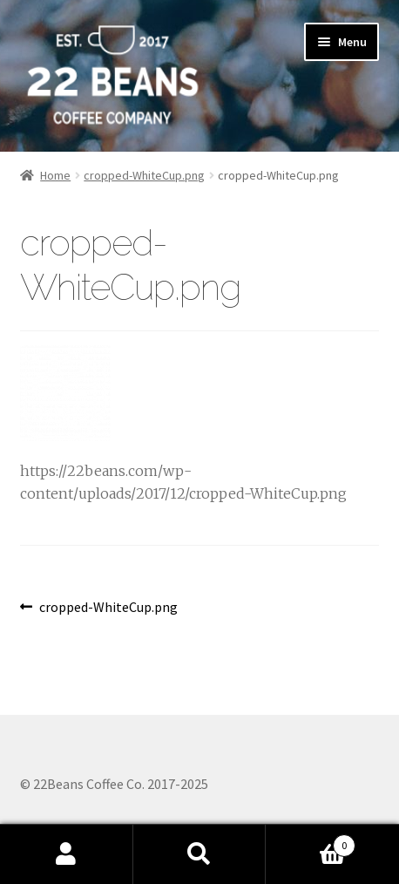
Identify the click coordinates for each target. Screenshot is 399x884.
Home (55, 175)
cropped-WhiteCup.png (144, 175)
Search (200, 854)
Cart (310, 841)
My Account (66, 854)
